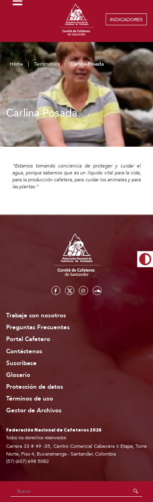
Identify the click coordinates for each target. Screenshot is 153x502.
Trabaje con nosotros (36, 315)
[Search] (77, 491)
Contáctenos (24, 351)
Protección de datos (34, 387)
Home (16, 64)
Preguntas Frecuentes (38, 327)
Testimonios (47, 64)
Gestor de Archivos (34, 410)
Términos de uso (29, 398)
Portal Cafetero (28, 339)
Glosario (18, 375)
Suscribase (21, 363)
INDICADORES (126, 19)
